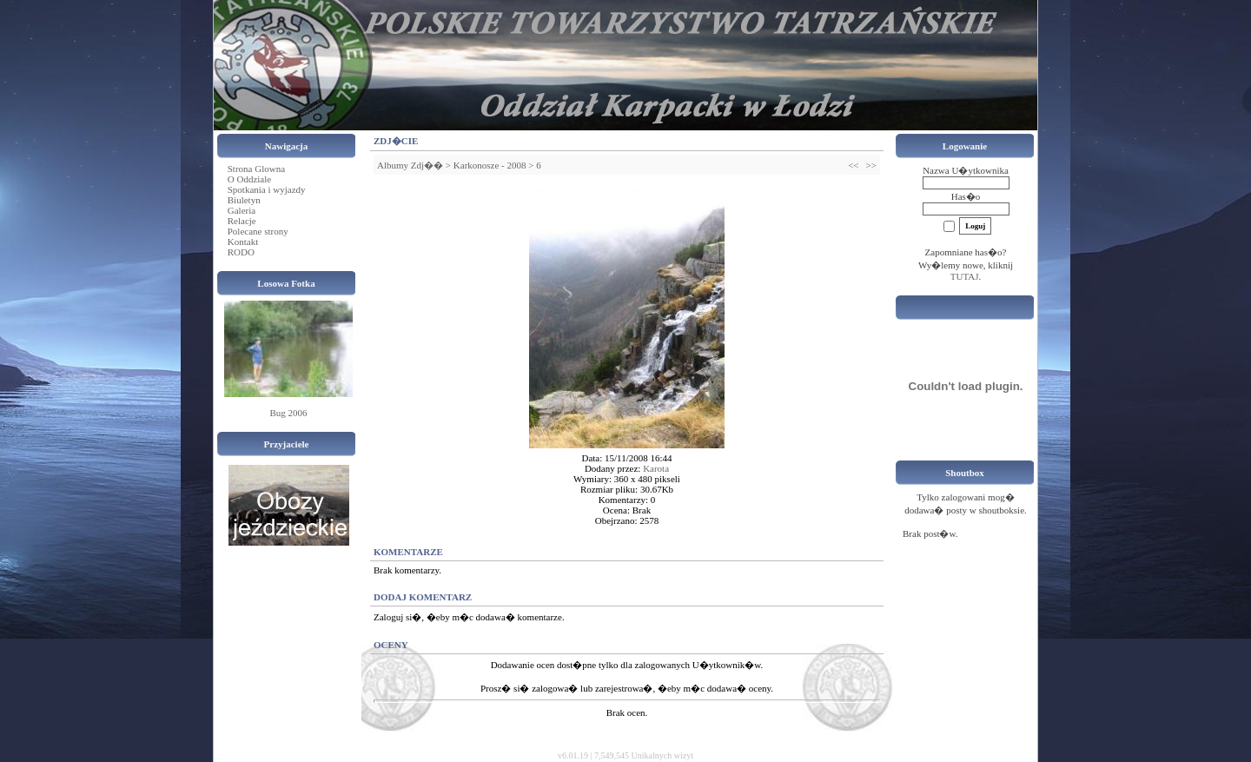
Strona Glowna (256, 168)
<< (853, 165)
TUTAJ (964, 276)
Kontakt (243, 241)
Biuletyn (244, 200)
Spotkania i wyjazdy (267, 189)
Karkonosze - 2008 (489, 165)
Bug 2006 (288, 413)
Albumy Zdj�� (410, 165)
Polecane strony (258, 231)
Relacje (242, 220)
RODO (241, 252)
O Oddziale (249, 179)
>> (871, 165)
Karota (656, 468)
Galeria (241, 210)
